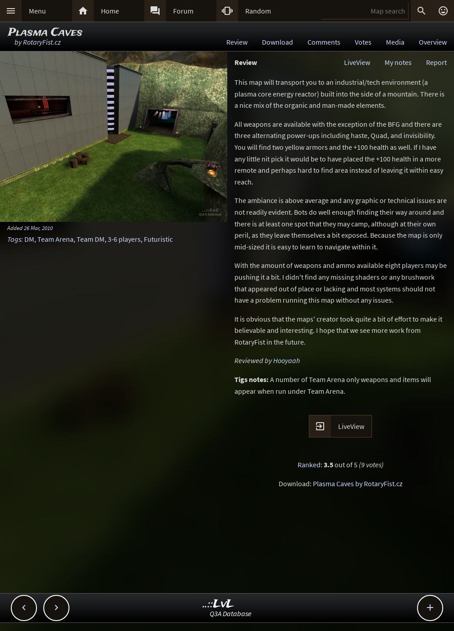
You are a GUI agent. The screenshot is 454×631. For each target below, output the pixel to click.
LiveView (357, 62)
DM (29, 239)
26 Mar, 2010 (38, 227)
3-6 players (124, 239)
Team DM (91, 239)
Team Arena (55, 239)
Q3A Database (231, 613)
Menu (37, 10)
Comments (323, 41)
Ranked (309, 464)
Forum (183, 10)
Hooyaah (286, 360)
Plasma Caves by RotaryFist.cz (358, 483)
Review (237, 41)
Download (277, 41)
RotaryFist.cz (42, 41)
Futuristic (158, 239)
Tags (14, 239)
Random (258, 10)
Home (110, 10)
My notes (398, 62)
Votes (363, 41)
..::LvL (218, 604)
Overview (433, 41)
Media (395, 41)
